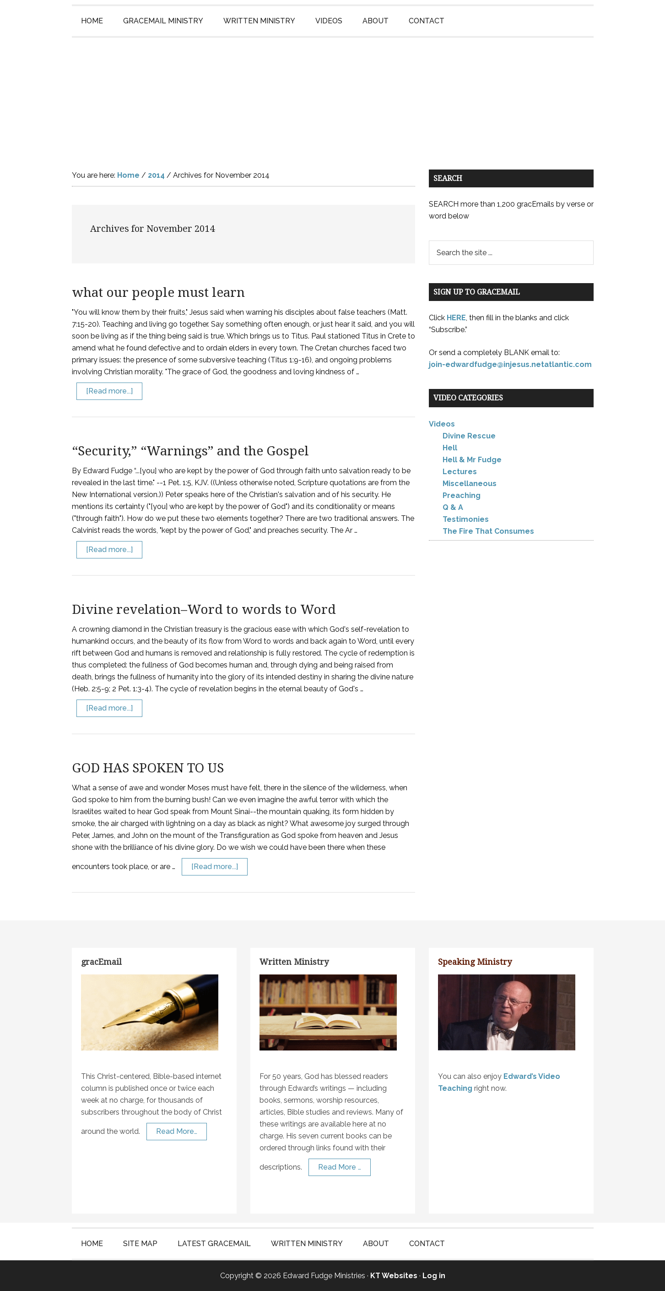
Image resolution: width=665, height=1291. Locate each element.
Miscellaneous (470, 483)
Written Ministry (294, 962)
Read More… (176, 1131)
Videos (442, 424)
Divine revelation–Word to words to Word (204, 609)
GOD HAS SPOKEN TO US (148, 768)
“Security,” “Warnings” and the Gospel (190, 451)
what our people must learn (158, 292)
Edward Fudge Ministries (333, 94)
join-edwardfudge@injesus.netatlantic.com (510, 364)
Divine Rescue (469, 436)
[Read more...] (109, 391)
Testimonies (466, 519)
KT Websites (393, 1275)
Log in (433, 1275)
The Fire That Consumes (488, 531)
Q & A (453, 507)
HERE (456, 317)
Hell (450, 447)
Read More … (339, 1167)
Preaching (462, 495)
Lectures (460, 471)
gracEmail (101, 962)
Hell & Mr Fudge (472, 459)
